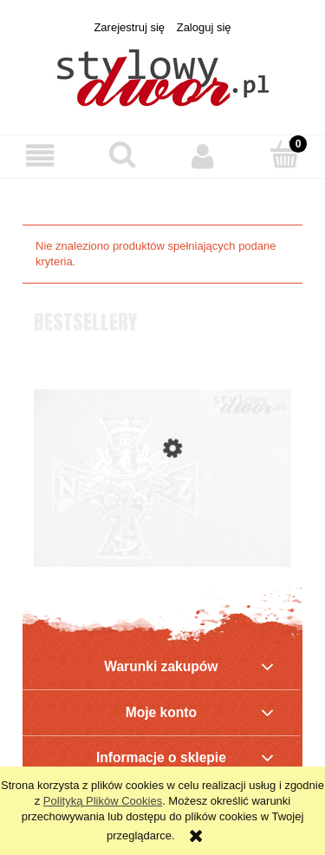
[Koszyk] (284, 154)
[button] (40, 155)
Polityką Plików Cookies (102, 800)
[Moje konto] (203, 155)
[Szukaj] (122, 154)
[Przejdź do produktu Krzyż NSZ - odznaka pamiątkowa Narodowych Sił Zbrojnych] (162, 521)
